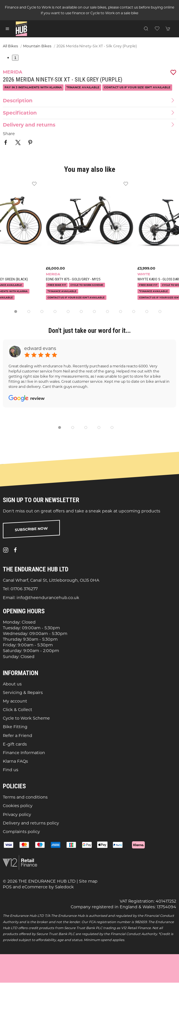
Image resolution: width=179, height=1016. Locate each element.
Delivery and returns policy (31, 823)
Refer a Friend (17, 735)
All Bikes (10, 46)
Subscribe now (31, 529)
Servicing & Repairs (23, 692)
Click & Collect (17, 709)
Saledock (64, 886)
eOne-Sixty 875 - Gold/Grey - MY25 (73, 279)
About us (12, 683)
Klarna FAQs (15, 761)
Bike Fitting (15, 726)
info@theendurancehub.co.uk (48, 597)
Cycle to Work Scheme (26, 718)
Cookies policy (17, 805)
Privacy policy (17, 814)
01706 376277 (24, 588)
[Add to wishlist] (125, 183)
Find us (10, 769)
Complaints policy (21, 831)
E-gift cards (15, 744)
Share (9, 133)
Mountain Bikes (37, 46)
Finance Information (24, 752)
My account (15, 701)
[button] (7, 29)
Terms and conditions (25, 797)
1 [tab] (15, 58)
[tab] (15, 311)
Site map (88, 881)
